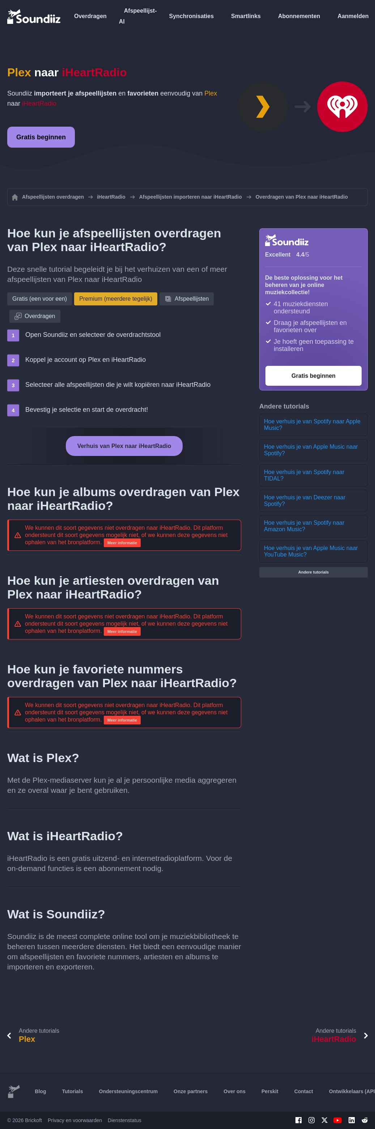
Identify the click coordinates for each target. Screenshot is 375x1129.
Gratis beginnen (41, 137)
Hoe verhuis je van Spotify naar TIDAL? (304, 475)
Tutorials (72, 1091)
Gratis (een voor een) (39, 299)
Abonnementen (299, 16)
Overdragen (90, 16)
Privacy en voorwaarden (75, 1120)
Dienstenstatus (124, 1120)
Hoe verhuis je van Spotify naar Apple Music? (312, 424)
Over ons (234, 1091)
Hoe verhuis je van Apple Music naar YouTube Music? (311, 551)
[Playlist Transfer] (34, 16)
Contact (303, 1091)
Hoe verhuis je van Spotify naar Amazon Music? (304, 526)
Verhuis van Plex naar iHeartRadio (124, 446)
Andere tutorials (313, 572)
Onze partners (191, 1091)
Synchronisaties (191, 16)
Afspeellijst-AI (138, 16)
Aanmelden (352, 16)
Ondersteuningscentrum (128, 1091)
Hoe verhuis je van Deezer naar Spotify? (304, 500)
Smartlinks (246, 16)
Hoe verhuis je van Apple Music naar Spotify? (311, 450)
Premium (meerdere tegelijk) (115, 299)
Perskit (269, 1091)
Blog (40, 1091)
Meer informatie (122, 543)
